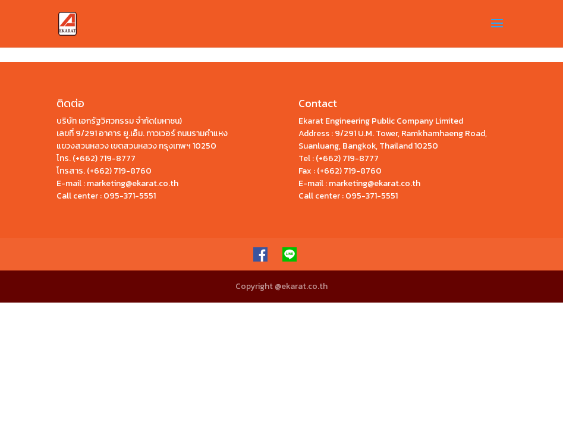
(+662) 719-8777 (104, 158)
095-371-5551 (129, 196)
